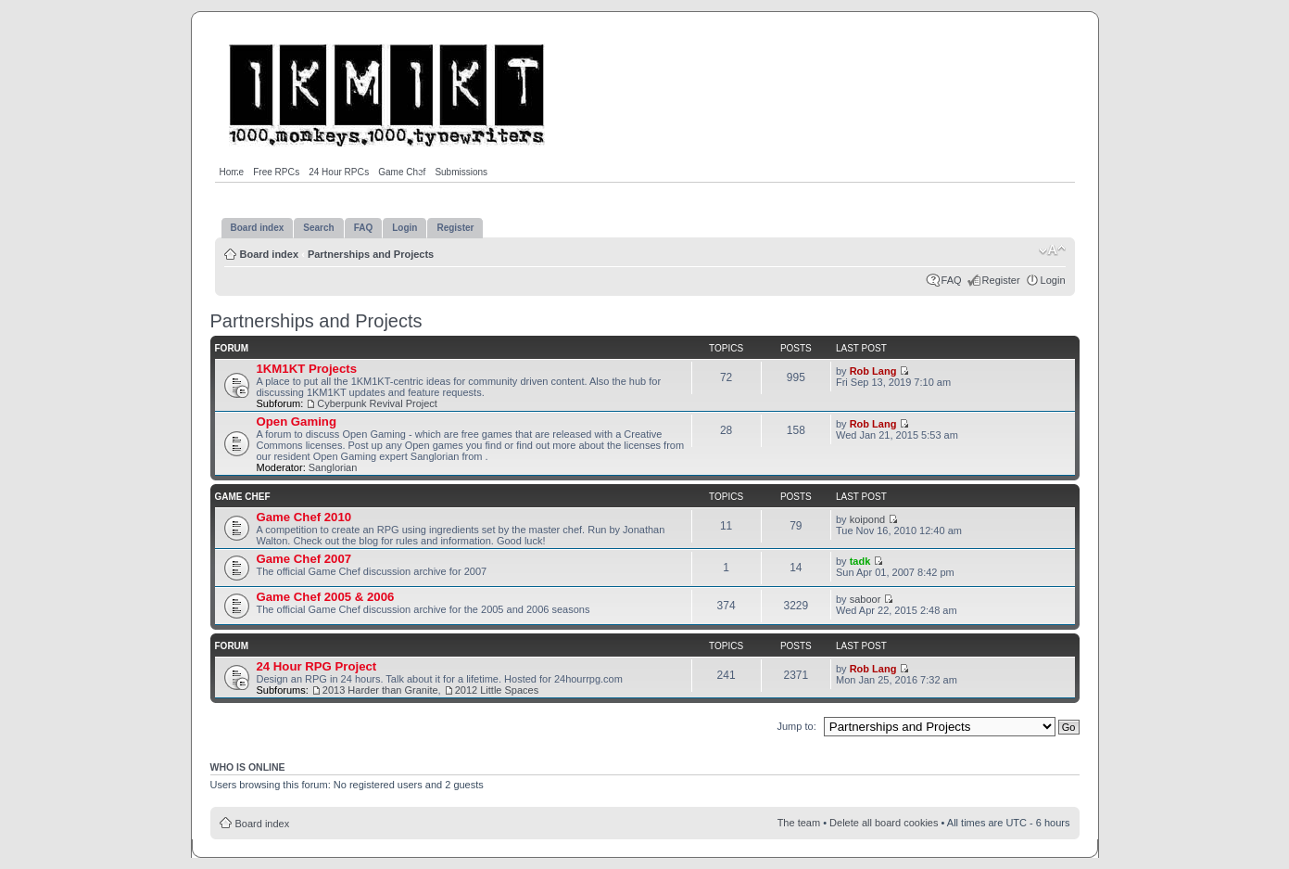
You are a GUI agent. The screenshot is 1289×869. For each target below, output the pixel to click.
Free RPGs (276, 172)
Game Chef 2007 (304, 559)
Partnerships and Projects (371, 254)
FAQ (951, 280)
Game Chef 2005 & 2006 (326, 597)
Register (1001, 280)
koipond (868, 519)
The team (798, 822)
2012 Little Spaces (497, 690)
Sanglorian (333, 467)
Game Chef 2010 (304, 517)
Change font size (1052, 250)
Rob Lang (873, 371)
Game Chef (401, 172)
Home (232, 172)
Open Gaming (296, 421)
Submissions (461, 172)
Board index (269, 254)
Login (1053, 280)
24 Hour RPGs (339, 172)
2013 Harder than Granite (380, 690)
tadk (860, 561)
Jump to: (796, 726)
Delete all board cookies (883, 822)
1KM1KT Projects (307, 369)
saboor (865, 599)
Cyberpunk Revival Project (377, 403)
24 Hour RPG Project (317, 666)
